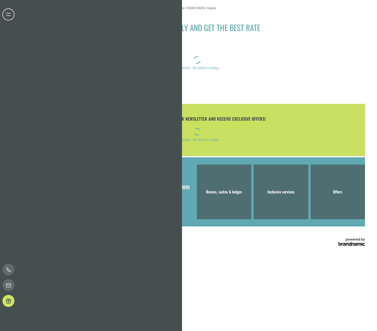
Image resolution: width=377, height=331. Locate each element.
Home (181, 8)
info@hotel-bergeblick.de (116, 204)
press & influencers (124, 235)
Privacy (58, 235)
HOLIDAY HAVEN (196, 8)
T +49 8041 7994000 (78, 204)
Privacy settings (73, 235)
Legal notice (45, 235)
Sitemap (106, 235)
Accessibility (92, 235)
